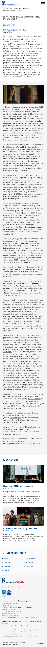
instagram (19, 587)
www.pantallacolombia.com (10, 613)
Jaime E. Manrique (34, 399)
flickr (15, 587)
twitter (5, 587)
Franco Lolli (27, 354)
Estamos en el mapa (17, 220)
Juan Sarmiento (8, 389)
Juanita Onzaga (37, 133)
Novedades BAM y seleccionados (18, 486)
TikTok (38, 443)
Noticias (26, 8)
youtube (9, 587)
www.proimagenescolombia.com (11, 615)
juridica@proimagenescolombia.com (27, 617)
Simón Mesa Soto (31, 114)
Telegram (33, 441)
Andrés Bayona (11, 396)
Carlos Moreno (15, 418)
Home (4, 8)
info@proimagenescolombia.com (11, 611)
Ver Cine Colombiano (14, 8)
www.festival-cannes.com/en (18, 429)
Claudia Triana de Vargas (18, 415)
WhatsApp (24, 441)
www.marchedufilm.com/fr (13, 434)
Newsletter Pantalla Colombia (13, 10)
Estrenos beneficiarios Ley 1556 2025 (20, 528)
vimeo (12, 587)
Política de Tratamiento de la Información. (24, 636)
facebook (2, 587)
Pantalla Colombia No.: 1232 (14, 31)
